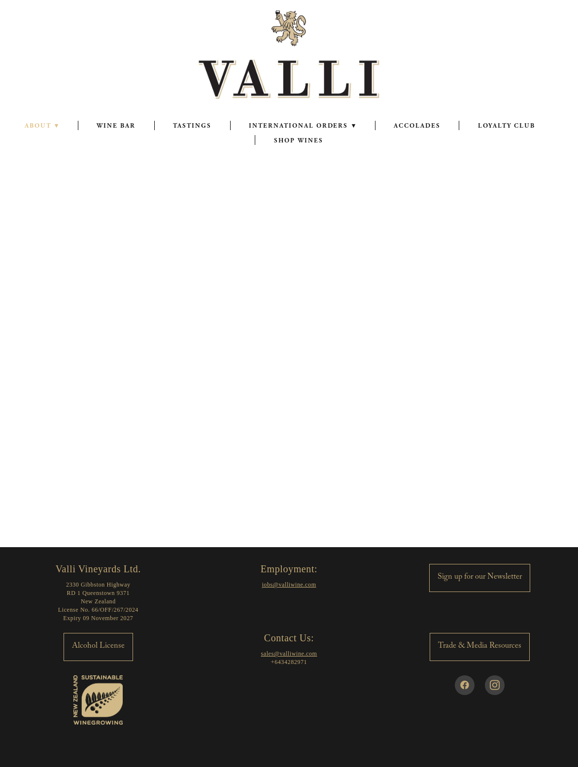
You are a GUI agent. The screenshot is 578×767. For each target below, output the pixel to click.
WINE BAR (116, 126)
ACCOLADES (417, 126)
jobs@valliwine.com (289, 584)
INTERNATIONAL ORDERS (302, 126)
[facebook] (465, 685)
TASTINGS (192, 126)
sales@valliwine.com (289, 653)
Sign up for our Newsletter (480, 577)
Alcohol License (98, 646)
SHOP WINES (298, 140)
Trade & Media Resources (479, 646)
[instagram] (495, 685)
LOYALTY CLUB (506, 126)
